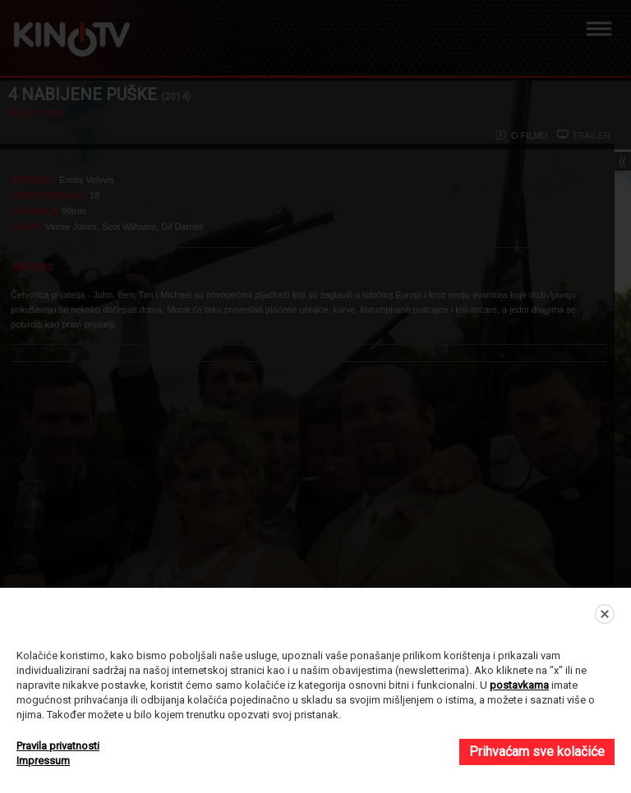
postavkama (519, 685)
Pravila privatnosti (57, 746)
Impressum (43, 760)
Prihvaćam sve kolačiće (537, 751)
